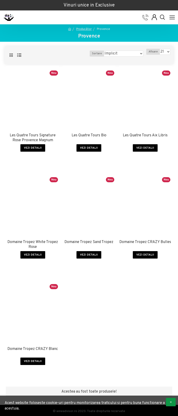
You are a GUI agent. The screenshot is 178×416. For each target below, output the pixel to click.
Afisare (153, 52)
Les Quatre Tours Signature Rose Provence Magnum (33, 138)
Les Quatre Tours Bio (89, 135)
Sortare (97, 53)
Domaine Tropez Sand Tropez (88, 242)
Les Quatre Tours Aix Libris (145, 135)
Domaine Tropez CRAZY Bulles (145, 242)
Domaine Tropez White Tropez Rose (32, 244)
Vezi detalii (33, 148)
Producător (84, 29)
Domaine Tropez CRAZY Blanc (32, 349)
